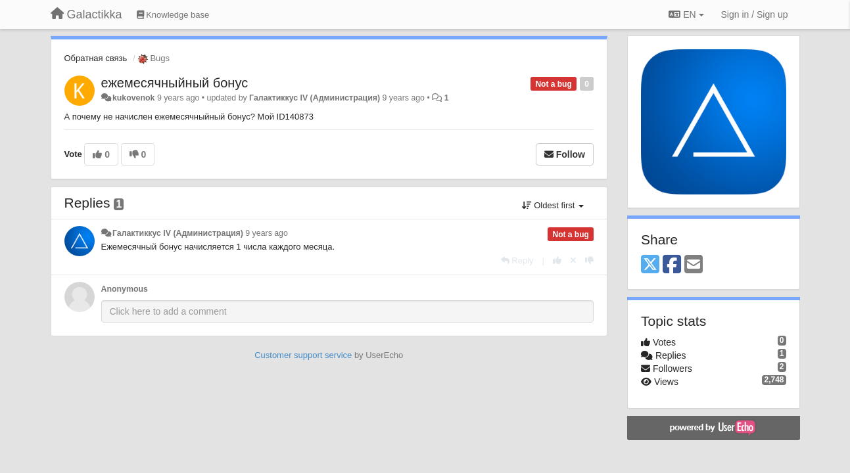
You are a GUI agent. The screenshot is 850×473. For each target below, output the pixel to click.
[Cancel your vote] (573, 260)
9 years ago (266, 233)
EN (686, 14)
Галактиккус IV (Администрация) (314, 97)
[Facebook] (672, 265)
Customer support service (303, 355)
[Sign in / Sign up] (754, 14)
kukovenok (133, 97)
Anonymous (124, 289)
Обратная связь (96, 58)
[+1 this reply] (557, 260)
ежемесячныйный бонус (174, 83)
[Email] (693, 265)
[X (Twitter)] (650, 265)
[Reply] (517, 260)
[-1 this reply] (589, 260)
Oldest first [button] (553, 205)
